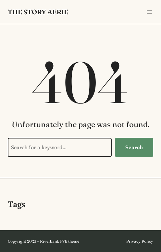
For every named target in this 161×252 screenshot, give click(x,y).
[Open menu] (149, 12)
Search (134, 147)
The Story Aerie (38, 12)
